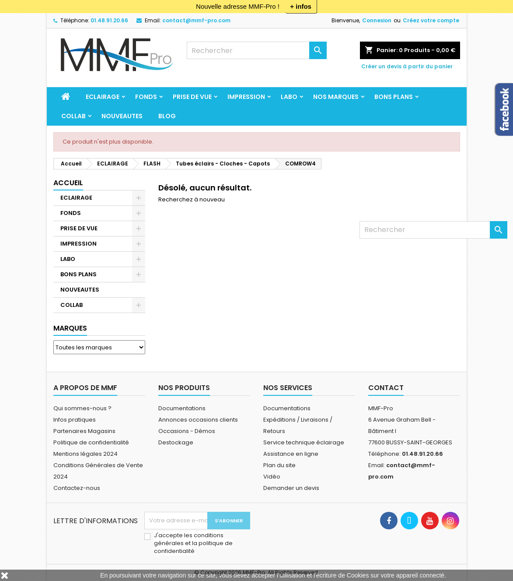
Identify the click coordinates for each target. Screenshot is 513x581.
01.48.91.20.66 (109, 20)
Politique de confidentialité (91, 442)
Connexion (376, 20)
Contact (386, 388)
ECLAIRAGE (102, 96)
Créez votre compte (431, 20)
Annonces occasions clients (198, 420)
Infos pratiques (74, 420)
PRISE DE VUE (192, 96)
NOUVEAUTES (122, 116)
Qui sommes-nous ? (82, 408)
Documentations (182, 408)
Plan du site (279, 465)
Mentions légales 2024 (85, 454)
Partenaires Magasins (84, 431)
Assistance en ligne (290, 454)
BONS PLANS (393, 96)
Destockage (175, 442)
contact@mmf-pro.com (196, 20)
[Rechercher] (257, 50)
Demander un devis (291, 488)
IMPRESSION (246, 96)
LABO (289, 96)
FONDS (146, 96)
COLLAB (73, 116)
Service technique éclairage (303, 442)
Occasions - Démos (186, 431)
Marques (70, 328)
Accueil (68, 183)
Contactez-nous (76, 488)
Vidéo (271, 476)
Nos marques (336, 96)
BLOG (167, 116)
